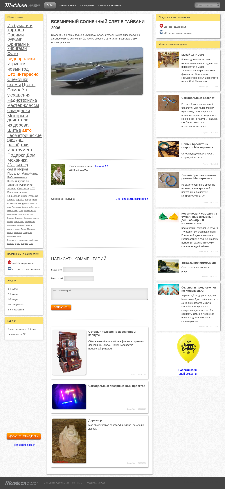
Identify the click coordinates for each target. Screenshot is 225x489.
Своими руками (15, 36)
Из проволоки (30, 222)
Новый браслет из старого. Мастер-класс (197, 145)
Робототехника (17, 177)
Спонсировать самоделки (131, 198)
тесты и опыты (19, 222)
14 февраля (13, 196)
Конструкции (27, 233)
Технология (16, 207)
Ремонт (10, 233)
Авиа (9, 207)
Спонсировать (87, 5)
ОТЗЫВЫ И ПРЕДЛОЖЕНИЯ (56, 483)
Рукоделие (25, 184)
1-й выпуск (13, 289)
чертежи (33, 203)
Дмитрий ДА (101, 166)
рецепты (36, 218)
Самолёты (18, 89)
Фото (12, 53)
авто (27, 130)
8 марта (11, 199)
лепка (37, 207)
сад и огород (17, 169)
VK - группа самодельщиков (24, 269)
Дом (30, 155)
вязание (23, 192)
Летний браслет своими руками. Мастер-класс (198, 177)
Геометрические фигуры (24, 137)
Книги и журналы (18, 181)
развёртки (18, 144)
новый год (18, 69)
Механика (17, 160)
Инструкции (23, 203)
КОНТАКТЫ (77, 483)
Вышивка (12, 192)
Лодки (19, 236)
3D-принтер (17, 165)
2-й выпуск (13, 294)
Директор (95, 420)
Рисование (20, 225)
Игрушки (16, 63)
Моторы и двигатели (18, 117)
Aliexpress (24, 244)
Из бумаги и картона (19, 27)
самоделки (18, 110)
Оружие (25, 207)
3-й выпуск (13, 299)
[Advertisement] (99, 222)
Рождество (28, 218)
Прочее (23, 229)
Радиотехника (22, 100)
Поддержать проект (24, 445)
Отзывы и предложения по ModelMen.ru (198, 289)
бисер (24, 196)
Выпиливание (12, 214)
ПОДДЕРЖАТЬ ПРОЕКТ (96, 483)
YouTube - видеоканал (21, 262)
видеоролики (21, 58)
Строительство (23, 214)
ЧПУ (32, 188)
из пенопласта (12, 211)
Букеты (17, 244)
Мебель (31, 207)
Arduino (11, 188)
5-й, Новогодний (16, 309)
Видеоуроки (31, 199)
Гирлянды (10, 218)
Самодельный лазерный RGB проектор (116, 385)
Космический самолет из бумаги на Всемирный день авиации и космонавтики (199, 218)
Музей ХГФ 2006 (192, 54)
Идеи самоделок (67, 5)
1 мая (31, 244)
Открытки (10, 244)
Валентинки (11, 236)
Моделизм (12, 203)
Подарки (16, 155)
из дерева (18, 125)
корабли (20, 199)
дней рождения (188, 354)
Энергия (12, 184)
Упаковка (33, 196)
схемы (14, 84)
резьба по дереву (13, 229)
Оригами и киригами (18, 46)
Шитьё (14, 130)
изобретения (33, 240)
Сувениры (23, 188)
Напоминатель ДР (17, 334)
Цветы (29, 84)
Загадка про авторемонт (198, 262)
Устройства (30, 173)
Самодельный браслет (197, 97)
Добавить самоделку (23, 436)
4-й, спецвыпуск (15, 304)
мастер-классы (23, 105)
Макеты (10, 222)
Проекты (29, 225)
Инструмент (20, 149)
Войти (50, 5)
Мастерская (11, 225)
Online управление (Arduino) (22, 329)
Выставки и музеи (30, 211)
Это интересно (23, 74)
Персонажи (19, 218)
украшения (19, 95)
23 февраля (31, 229)
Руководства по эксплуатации (17, 240)
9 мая (21, 211)
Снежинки (17, 79)
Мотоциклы (18, 233)
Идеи (31, 214)
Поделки (14, 173)
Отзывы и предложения (110, 5)
